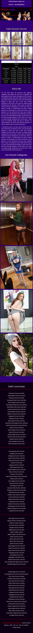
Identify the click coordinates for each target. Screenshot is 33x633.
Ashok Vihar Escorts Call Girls (16, 604)
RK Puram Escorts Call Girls (16, 525)
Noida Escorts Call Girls (16, 478)
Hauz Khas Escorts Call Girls (16, 581)
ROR (11, 625)
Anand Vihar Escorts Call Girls (16, 458)
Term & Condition (23, 625)
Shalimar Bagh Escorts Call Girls (16, 469)
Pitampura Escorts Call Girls (16, 398)
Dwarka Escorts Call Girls (16, 439)
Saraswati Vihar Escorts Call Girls (16, 488)
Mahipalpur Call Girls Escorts (16, 557)
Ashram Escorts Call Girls (16, 427)
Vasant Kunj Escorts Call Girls (16, 548)
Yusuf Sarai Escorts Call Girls (16, 497)
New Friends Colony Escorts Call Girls (16, 476)
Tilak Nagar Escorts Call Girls (16, 518)
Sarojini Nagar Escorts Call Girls (16, 434)
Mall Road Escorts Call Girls (16, 492)
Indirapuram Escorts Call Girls (16, 456)
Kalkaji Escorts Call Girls (16, 453)
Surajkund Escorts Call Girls (16, 501)
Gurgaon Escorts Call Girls (16, 527)
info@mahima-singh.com (16, 1)
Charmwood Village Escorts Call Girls (16, 613)
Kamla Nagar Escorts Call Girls (16, 608)
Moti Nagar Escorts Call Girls (16, 588)
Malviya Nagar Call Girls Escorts (16, 534)
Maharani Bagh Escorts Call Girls (16, 508)
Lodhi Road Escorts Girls (16, 467)
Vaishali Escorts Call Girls (16, 597)
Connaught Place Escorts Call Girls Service (16, 574)
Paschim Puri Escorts (16, 462)
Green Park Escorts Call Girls (16, 583)
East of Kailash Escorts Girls (16, 441)
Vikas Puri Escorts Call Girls (16, 472)
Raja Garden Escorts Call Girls (16, 421)
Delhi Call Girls (26, 623)
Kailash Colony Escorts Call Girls (16, 414)
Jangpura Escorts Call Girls (16, 465)
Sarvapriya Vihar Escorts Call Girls (16, 400)
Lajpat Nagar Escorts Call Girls (16, 546)
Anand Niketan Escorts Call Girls (16, 411)
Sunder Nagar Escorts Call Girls (16, 430)
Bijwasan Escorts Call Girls (16, 418)
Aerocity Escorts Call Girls (16, 483)
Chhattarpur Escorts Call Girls (16, 599)
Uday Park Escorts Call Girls (16, 432)
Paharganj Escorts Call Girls (16, 552)
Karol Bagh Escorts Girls (16, 555)
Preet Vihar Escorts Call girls (16, 576)
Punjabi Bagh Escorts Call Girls (16, 571)
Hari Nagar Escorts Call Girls (16, 451)
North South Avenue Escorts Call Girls (16, 425)
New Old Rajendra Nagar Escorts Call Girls (16, 562)
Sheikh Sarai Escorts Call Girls (16, 499)
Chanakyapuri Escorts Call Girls (16, 506)
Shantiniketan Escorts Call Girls (16, 395)
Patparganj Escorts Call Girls (16, 594)
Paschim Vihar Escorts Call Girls (16, 437)
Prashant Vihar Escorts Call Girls (17, 578)
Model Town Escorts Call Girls (16, 585)
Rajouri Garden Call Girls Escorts (16, 520)
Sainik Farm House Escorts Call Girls (16, 601)
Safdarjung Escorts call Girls (16, 530)
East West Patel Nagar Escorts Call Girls (16, 423)
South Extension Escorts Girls (16, 443)
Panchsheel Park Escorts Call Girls (16, 407)
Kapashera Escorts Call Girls (16, 416)
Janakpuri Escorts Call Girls (16, 592)
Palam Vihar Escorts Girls (16, 541)
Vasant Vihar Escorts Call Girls (16, 550)
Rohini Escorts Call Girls (16, 543)
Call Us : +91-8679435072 (16, 4)
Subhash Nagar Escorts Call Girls (16, 564)
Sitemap (6, 625)
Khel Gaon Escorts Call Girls (16, 393)
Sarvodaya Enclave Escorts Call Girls (16, 404)
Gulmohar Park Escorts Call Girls (16, 409)
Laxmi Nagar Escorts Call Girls (16, 481)
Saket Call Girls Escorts (16, 536)
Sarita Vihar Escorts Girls (16, 539)
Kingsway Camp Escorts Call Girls (16, 490)
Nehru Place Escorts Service (16, 610)
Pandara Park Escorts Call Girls (16, 504)
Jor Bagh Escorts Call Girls (16, 615)
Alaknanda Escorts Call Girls (16, 590)
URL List (15, 625)
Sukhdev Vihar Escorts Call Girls (16, 494)
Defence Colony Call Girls (16, 523)
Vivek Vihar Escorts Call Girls (17, 460)
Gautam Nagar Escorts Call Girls (16, 606)
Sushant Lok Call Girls (16, 474)
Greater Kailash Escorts (16, 532)
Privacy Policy (16, 627)
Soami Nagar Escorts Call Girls (16, 402)
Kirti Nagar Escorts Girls (16, 485)
